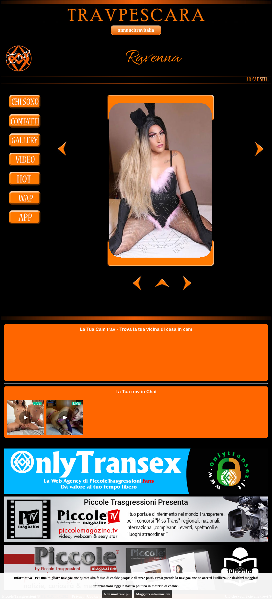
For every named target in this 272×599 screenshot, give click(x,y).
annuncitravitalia (136, 30)
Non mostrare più (117, 594)
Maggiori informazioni (153, 594)
